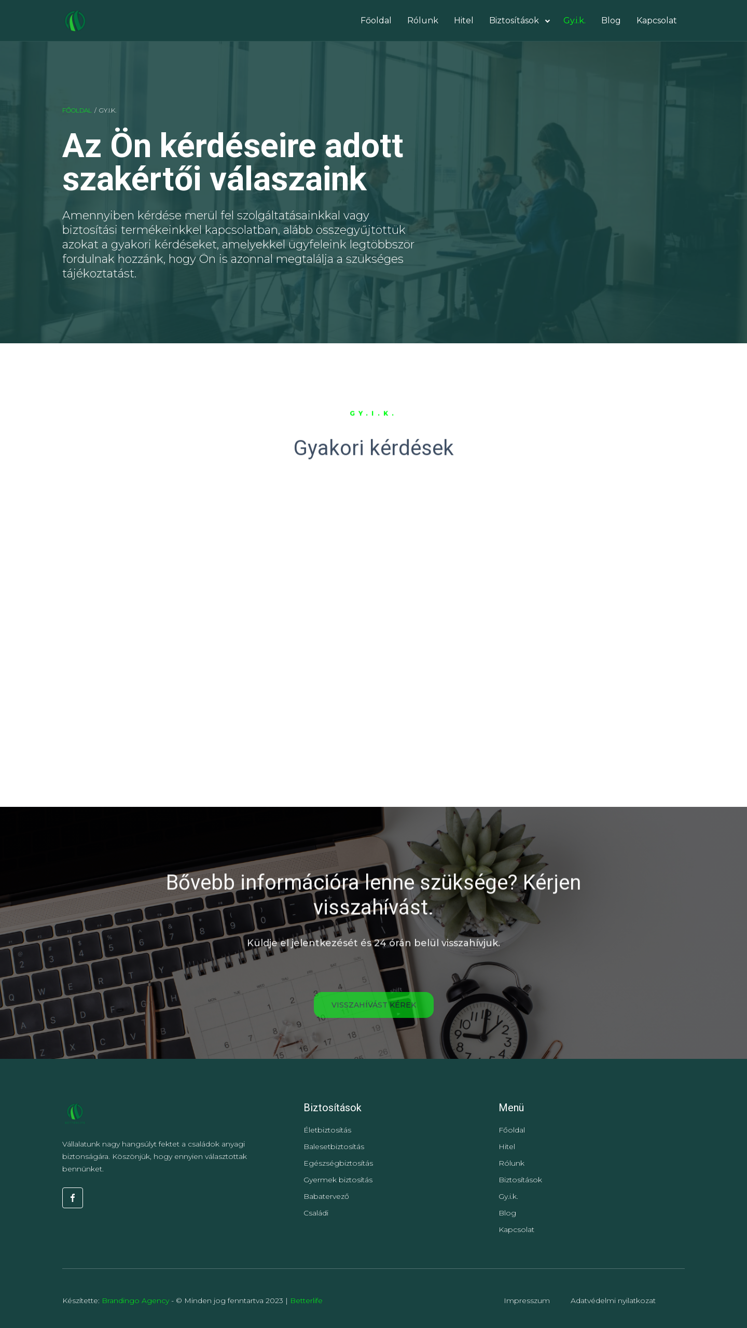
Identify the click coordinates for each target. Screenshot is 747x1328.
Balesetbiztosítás (333, 1146)
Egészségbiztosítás (338, 1163)
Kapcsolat (516, 1229)
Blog (507, 1213)
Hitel (507, 1146)
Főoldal (77, 110)
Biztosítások (520, 1179)
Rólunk (511, 1163)
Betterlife (306, 1300)
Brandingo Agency (136, 1300)
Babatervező (326, 1196)
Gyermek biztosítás (337, 1179)
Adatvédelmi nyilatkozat (613, 1300)
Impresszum (527, 1300)
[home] (74, 20)
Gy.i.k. (508, 1196)
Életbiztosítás (327, 1130)
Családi (315, 1213)
